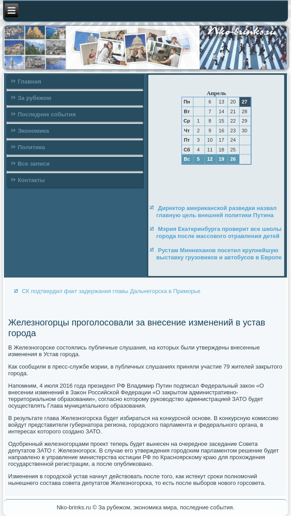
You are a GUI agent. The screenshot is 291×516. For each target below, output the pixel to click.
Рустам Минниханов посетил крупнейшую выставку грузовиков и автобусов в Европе (219, 254)
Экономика (33, 130)
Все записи (34, 163)
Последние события (47, 114)
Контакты (31, 180)
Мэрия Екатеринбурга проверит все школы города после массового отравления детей (218, 232)
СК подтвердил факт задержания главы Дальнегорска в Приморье (111, 291)
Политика (31, 147)
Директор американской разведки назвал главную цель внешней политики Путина (216, 211)
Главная (29, 81)
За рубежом (34, 98)
